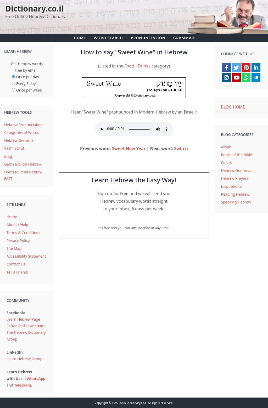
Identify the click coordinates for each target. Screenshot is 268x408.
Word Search (108, 37)
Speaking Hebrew (236, 202)
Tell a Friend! (17, 272)
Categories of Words (21, 132)
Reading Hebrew (235, 194)
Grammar (183, 37)
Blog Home (233, 107)
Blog (8, 156)
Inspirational (232, 186)
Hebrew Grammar (19, 140)
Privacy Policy (18, 240)
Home (80, 37)
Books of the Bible (236, 154)
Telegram (22, 385)
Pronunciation (148, 37)
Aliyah (226, 146)
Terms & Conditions (23, 232)
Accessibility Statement (26, 256)
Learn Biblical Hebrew (23, 164)
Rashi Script (14, 148)
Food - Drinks (137, 66)
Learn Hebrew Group (24, 358)
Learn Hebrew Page (23, 319)
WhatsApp (36, 378)
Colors (226, 162)
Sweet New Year (129, 148)
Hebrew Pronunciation (23, 124)
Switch (181, 148)
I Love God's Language (26, 325)
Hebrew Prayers (234, 178)
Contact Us (16, 264)
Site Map (14, 248)
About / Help (17, 224)
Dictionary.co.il (34, 8)
